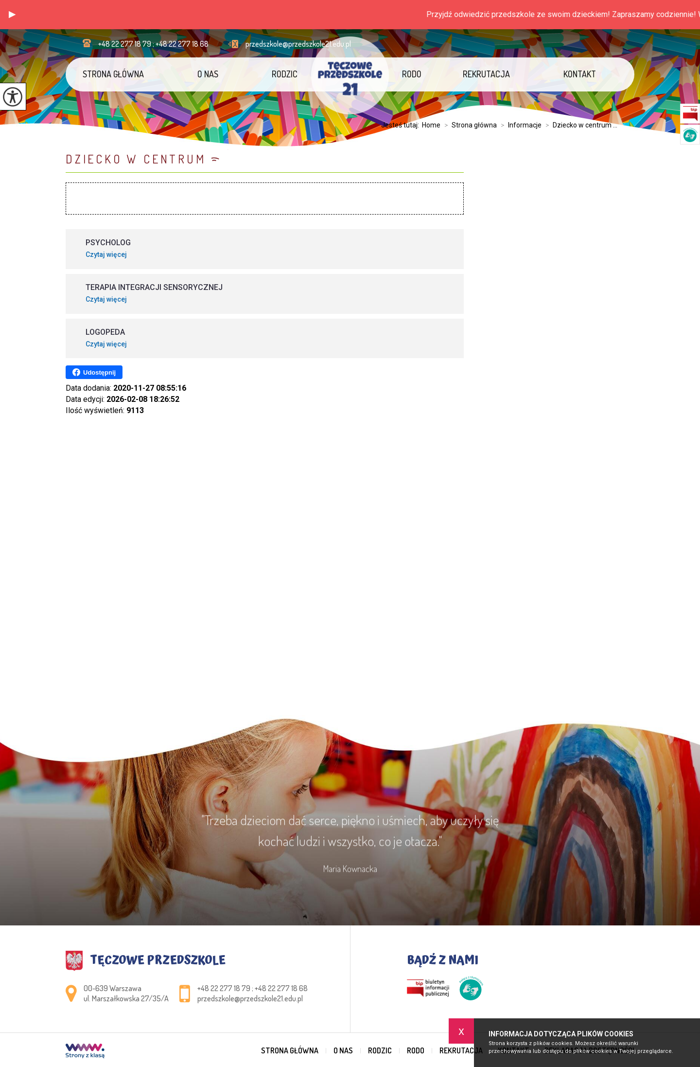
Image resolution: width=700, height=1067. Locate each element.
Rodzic (285, 74)
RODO (411, 74)
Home (431, 125)
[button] (12, 14)
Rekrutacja (486, 74)
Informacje (519, 125)
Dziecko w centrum (136, 158)
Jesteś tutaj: (401, 125)
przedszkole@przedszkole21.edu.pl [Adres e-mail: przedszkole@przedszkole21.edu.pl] (250, 998)
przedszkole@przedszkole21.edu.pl (289, 44)
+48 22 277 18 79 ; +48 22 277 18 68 (146, 44)
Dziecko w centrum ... (579, 125)
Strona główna (113, 74)
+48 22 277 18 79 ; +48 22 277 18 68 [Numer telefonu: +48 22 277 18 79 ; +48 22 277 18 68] (252, 988)
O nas (207, 74)
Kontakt (579, 74)
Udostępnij (94, 372)
